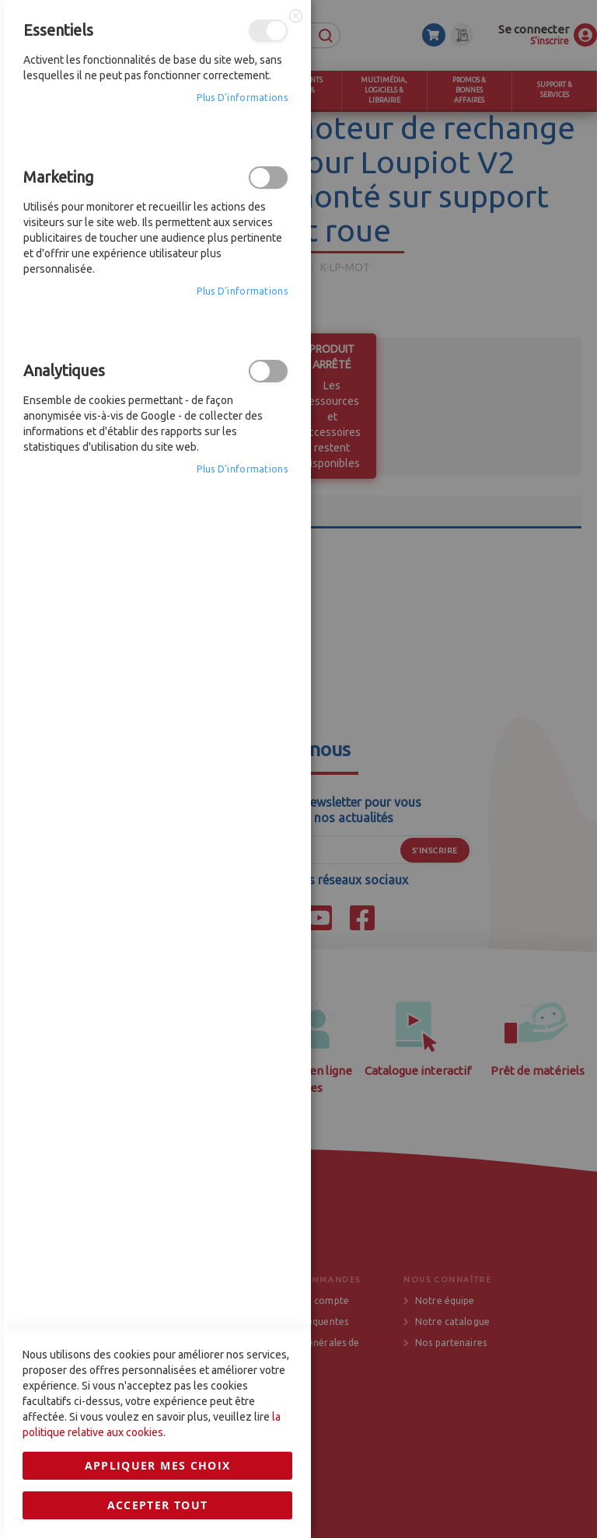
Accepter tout (157, 1069)
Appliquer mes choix (158, 1029)
